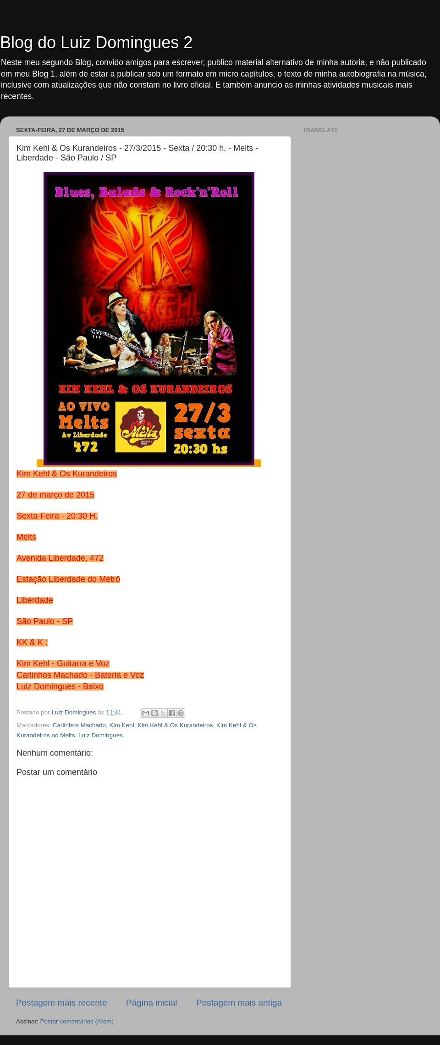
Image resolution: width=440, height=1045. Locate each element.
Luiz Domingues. (101, 735)
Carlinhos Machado (79, 725)
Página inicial (151, 1002)
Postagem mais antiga (239, 1002)
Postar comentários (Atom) (77, 1021)
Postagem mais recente (61, 1002)
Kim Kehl (122, 725)
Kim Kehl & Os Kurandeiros (175, 725)
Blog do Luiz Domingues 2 (96, 42)
